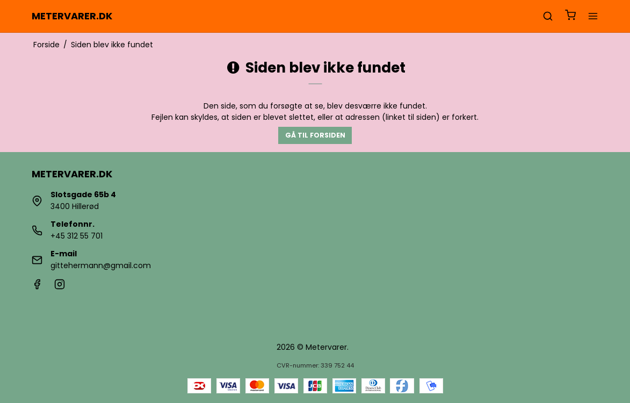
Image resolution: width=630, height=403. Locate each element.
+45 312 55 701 (76, 236)
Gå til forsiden (315, 135)
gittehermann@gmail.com (100, 265)
